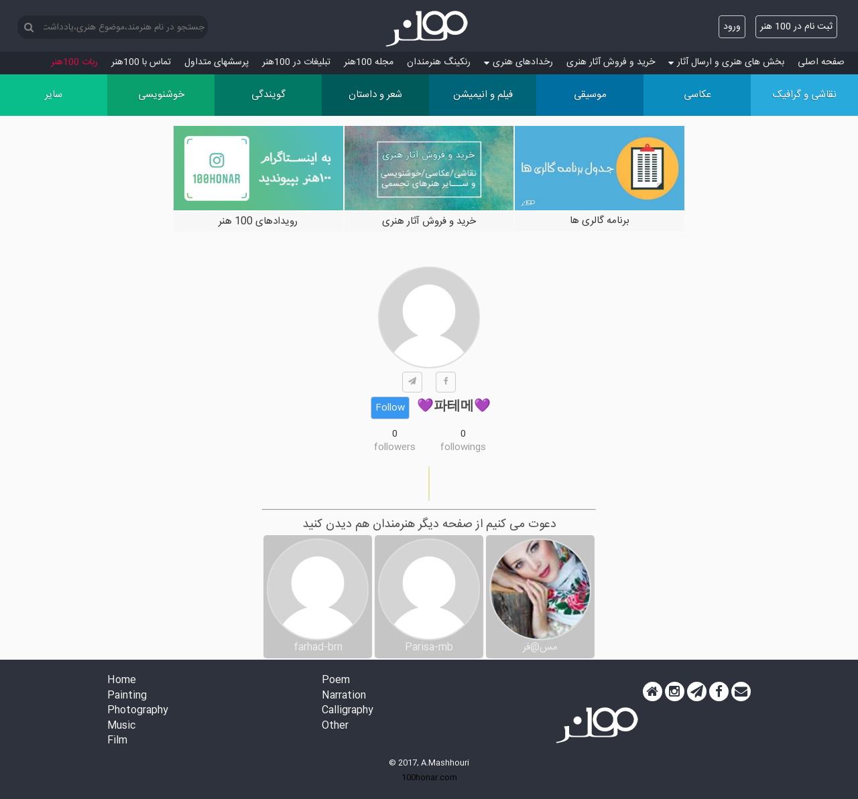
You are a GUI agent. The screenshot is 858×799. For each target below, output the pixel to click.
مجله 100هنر (368, 62)
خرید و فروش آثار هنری (610, 62)
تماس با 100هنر (141, 62)
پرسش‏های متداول (216, 62)
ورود (732, 27)
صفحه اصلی (821, 62)
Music (121, 726)
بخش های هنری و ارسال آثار (726, 62)
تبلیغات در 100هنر (296, 62)
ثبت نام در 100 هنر (796, 27)
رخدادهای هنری (518, 62)
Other (335, 726)
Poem (336, 680)
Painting (127, 696)
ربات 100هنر (74, 62)
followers (395, 447)
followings (463, 447)
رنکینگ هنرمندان (439, 62)
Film (117, 741)
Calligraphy (347, 711)
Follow (390, 408)
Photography (137, 711)
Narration (344, 696)
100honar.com (429, 778)
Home (121, 680)
